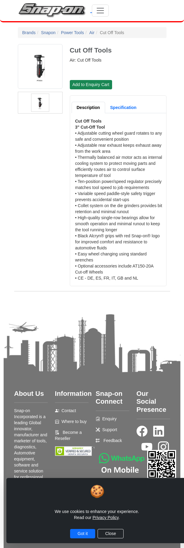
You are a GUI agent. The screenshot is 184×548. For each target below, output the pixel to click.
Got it (83, 533)
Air (92, 32)
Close (110, 533)
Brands (29, 32)
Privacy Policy (105, 517)
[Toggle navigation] (100, 11)
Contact (69, 410)
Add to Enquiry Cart (91, 84)
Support (109, 429)
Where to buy (74, 421)
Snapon (48, 32)
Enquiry (109, 418)
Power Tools (72, 32)
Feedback (112, 440)
